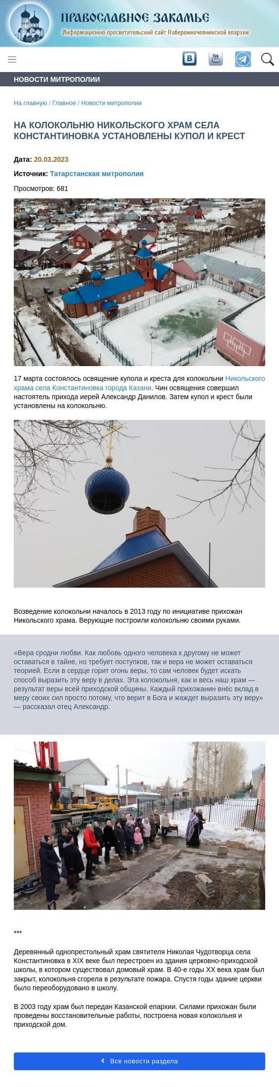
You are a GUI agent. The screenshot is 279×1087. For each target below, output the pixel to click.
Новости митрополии (111, 103)
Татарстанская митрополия (96, 174)
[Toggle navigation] (12, 59)
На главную (30, 103)
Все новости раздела (139, 1061)
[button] (267, 59)
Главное (64, 103)
